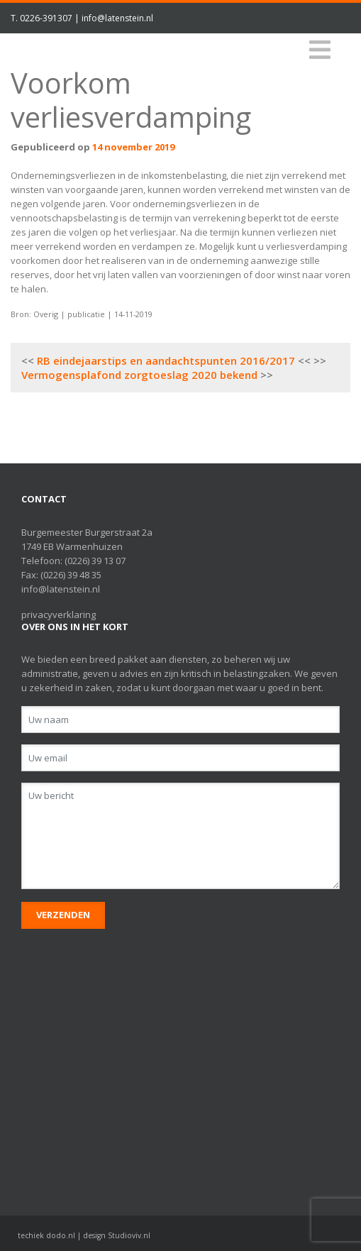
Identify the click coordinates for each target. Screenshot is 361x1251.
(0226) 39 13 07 (95, 560)
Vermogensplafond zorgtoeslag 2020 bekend (139, 375)
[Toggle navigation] (320, 50)
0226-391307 (46, 18)
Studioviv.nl (129, 1235)
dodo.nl (60, 1235)
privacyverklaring (58, 614)
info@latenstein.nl (117, 18)
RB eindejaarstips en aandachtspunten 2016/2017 (166, 360)
